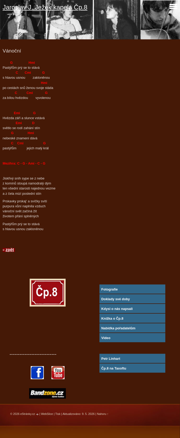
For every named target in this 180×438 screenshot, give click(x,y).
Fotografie (109, 289)
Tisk (58, 413)
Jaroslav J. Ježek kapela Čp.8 (45, 7)
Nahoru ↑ (102, 413)
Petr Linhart (110, 359)
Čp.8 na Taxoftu (113, 368)
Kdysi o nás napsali (117, 309)
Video (105, 338)
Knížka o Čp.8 (112, 318)
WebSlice (47, 413)
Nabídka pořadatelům (118, 328)
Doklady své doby (115, 299)
